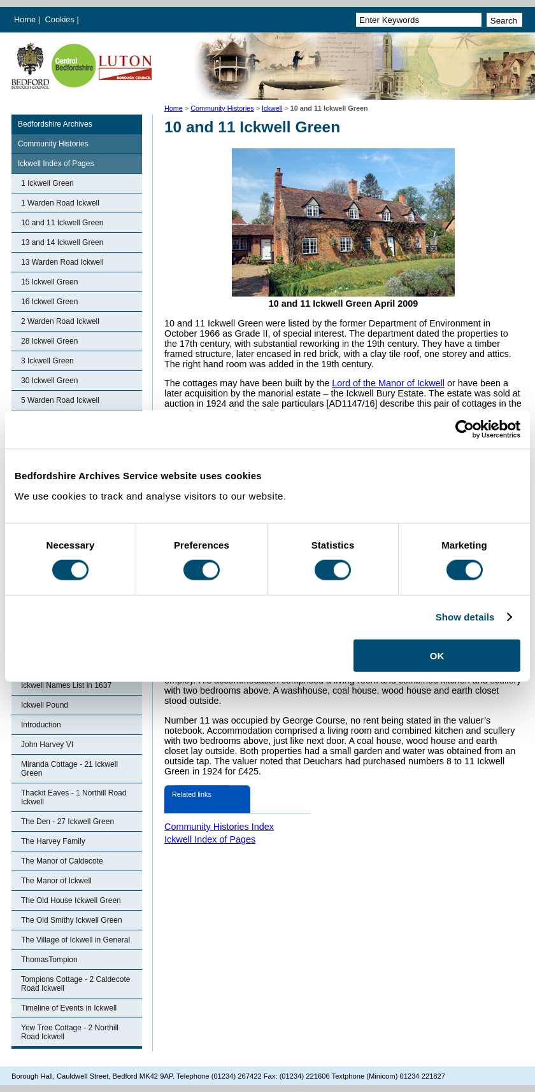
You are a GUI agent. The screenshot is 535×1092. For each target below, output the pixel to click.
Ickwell (272, 108)
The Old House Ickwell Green (71, 900)
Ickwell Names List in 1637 (66, 685)
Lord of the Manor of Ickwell (388, 383)
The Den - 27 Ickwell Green (67, 821)
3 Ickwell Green (47, 360)
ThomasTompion (49, 959)
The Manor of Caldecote (62, 861)
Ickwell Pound (44, 705)
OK (437, 655)
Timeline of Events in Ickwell (69, 1008)
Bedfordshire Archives (55, 124)
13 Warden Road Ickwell (62, 262)
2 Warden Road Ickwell (60, 321)
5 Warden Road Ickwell (60, 400)
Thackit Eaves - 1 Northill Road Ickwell (73, 797)
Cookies (61, 19)
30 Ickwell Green (49, 380)
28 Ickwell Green (49, 341)
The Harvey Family (53, 841)
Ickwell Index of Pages (56, 163)
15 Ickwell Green (49, 281)
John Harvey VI (47, 744)
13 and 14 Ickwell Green (62, 242)
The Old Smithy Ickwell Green (71, 920)
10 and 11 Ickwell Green (62, 222)
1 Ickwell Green (47, 183)
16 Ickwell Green (49, 301)
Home (25, 19)
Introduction (41, 724)
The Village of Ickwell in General (75, 939)
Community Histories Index (219, 827)
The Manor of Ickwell (56, 880)
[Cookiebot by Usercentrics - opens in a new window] (464, 429)
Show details (465, 617)
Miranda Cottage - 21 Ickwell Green (69, 769)
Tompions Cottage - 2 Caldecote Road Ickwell (75, 984)
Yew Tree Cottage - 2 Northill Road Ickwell (69, 1032)
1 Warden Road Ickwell (60, 203)
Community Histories (222, 108)
